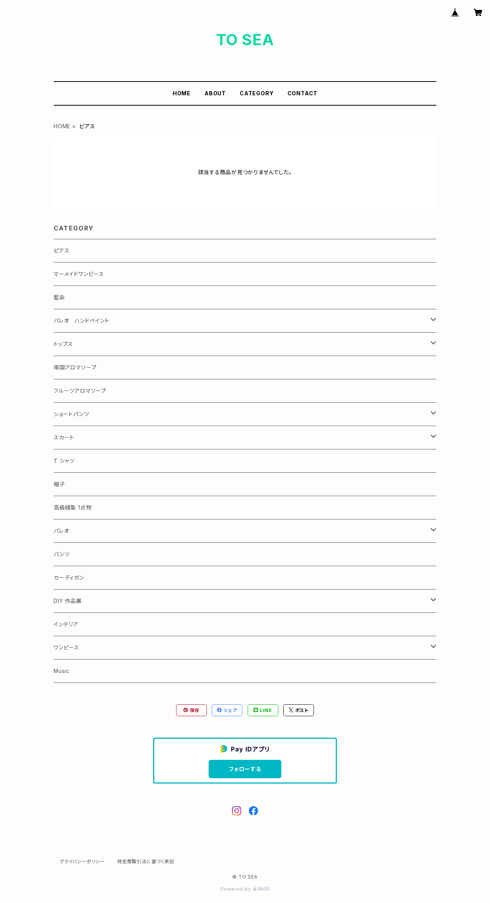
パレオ (61, 530)
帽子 (59, 484)
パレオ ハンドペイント (81, 320)
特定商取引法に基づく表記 (146, 861)
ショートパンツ (71, 414)
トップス (63, 344)
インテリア (66, 624)
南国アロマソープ (75, 367)
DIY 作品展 (68, 601)
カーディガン (69, 577)
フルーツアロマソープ (80, 390)
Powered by (245, 889)
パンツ (61, 554)
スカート (64, 437)
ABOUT (215, 93)
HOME (182, 93)
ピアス (61, 250)
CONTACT (302, 93)
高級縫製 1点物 (72, 507)
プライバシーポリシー (82, 861)
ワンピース (66, 647)
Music (62, 671)
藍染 (59, 297)
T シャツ (64, 460)
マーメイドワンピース (79, 274)
